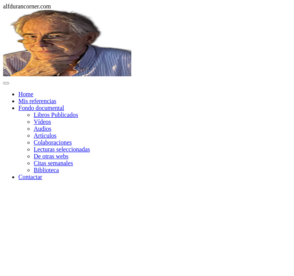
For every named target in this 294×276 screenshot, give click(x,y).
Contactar (30, 177)
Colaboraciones (53, 142)
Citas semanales (53, 163)
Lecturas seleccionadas (62, 149)
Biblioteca (46, 170)
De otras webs (51, 156)
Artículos (45, 135)
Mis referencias (37, 101)
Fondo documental (41, 108)
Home (25, 94)
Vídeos (42, 121)
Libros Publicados (56, 115)
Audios (42, 128)
